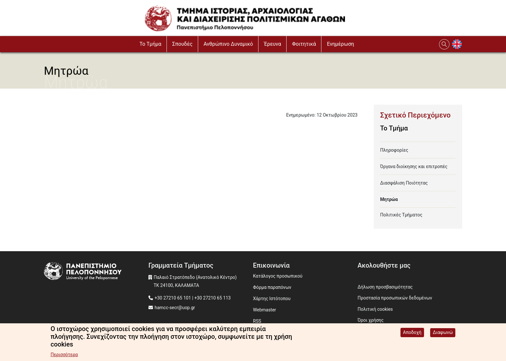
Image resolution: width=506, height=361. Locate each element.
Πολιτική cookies (375, 309)
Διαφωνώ (443, 333)
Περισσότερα (64, 355)
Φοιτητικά (304, 44)
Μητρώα (389, 199)
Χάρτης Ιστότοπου (271, 298)
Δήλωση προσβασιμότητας (385, 287)
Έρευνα (272, 44)
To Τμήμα (150, 44)
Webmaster (264, 309)
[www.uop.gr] (96, 271)
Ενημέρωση (340, 44)
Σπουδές (182, 44)
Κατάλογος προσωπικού (277, 276)
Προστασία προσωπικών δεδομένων (395, 297)
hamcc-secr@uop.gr (175, 307)
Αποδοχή (412, 333)
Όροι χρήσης (371, 320)
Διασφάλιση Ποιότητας (404, 182)
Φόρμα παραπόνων (272, 287)
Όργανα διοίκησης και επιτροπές (414, 166)
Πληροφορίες (394, 150)
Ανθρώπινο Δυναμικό (228, 44)
